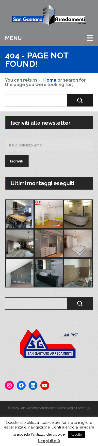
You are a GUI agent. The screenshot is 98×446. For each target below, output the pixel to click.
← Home (47, 80)
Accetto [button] (76, 434)
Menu (13, 38)
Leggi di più (49, 441)
